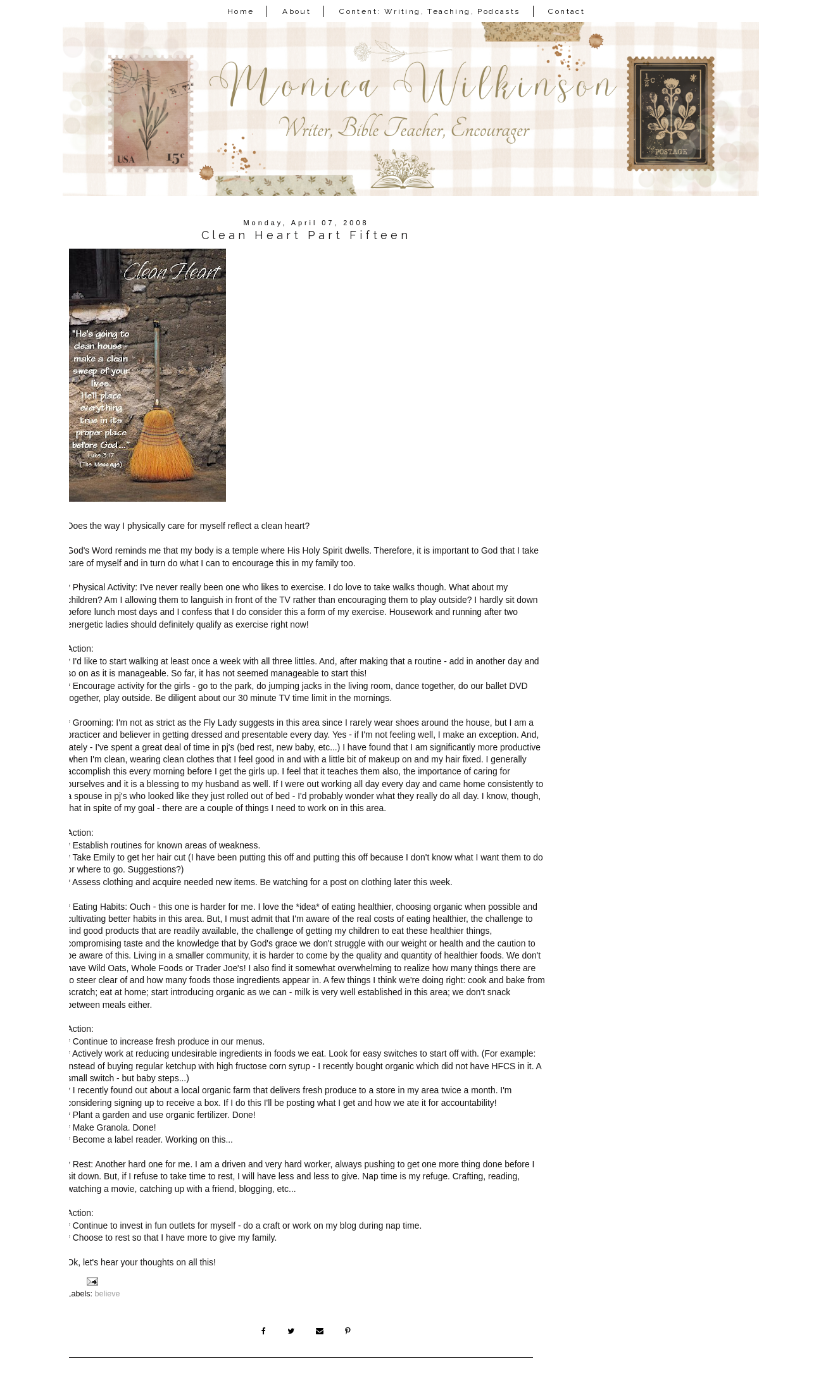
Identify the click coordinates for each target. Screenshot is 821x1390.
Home (240, 11)
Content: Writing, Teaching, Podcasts (429, 11)
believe (107, 1293)
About (296, 11)
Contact (566, 11)
